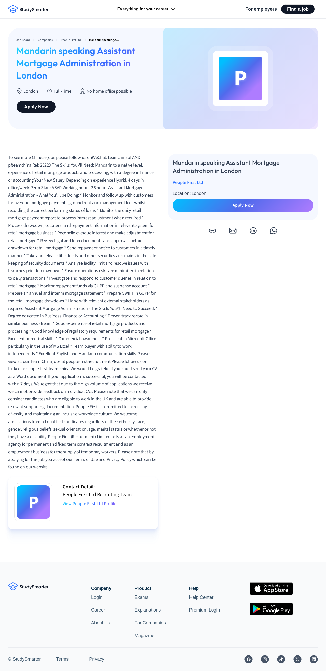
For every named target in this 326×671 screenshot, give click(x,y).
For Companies (150, 622)
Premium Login (204, 610)
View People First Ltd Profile (89, 504)
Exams (141, 597)
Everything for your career (146, 9)
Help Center (201, 597)
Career (98, 610)
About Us (100, 622)
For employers (261, 9)
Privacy (96, 659)
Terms (62, 659)
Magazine (144, 635)
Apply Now (36, 106)
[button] (212, 231)
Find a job (298, 9)
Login (96, 597)
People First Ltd (188, 182)
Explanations (147, 610)
